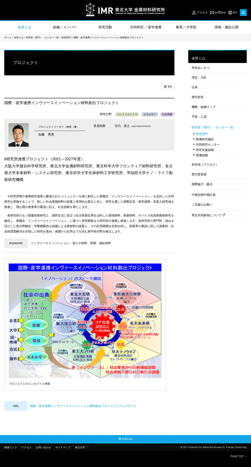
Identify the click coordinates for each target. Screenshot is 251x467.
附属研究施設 (205, 139)
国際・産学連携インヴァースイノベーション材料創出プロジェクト (108, 37)
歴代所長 (198, 97)
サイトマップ (63, 447)
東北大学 (80, 447)
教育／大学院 (186, 27)
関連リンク (10, 447)
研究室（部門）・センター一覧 (42, 37)
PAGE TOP (237, 456)
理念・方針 (199, 77)
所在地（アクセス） (205, 164)
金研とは (24, 27)
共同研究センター (208, 144)
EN (235, 12)
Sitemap (127, 439)
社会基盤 (167, 114)
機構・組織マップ (203, 107)
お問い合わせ (43, 447)
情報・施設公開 (226, 27)
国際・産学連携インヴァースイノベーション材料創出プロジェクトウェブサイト (83, 406)
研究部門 (66, 37)
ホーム (7, 37)
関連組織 (202, 155)
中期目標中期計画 (203, 194)
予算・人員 (199, 116)
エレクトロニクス (127, 114)
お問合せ (220, 12)
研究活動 (105, 27)
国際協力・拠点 (202, 184)
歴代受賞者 (199, 174)
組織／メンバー (65, 27)
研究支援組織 (205, 150)
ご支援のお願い (202, 204)
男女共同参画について (206, 215)
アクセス (202, 12)
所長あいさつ (201, 67)
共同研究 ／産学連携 (145, 27)
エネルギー (149, 114)
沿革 (195, 87)
